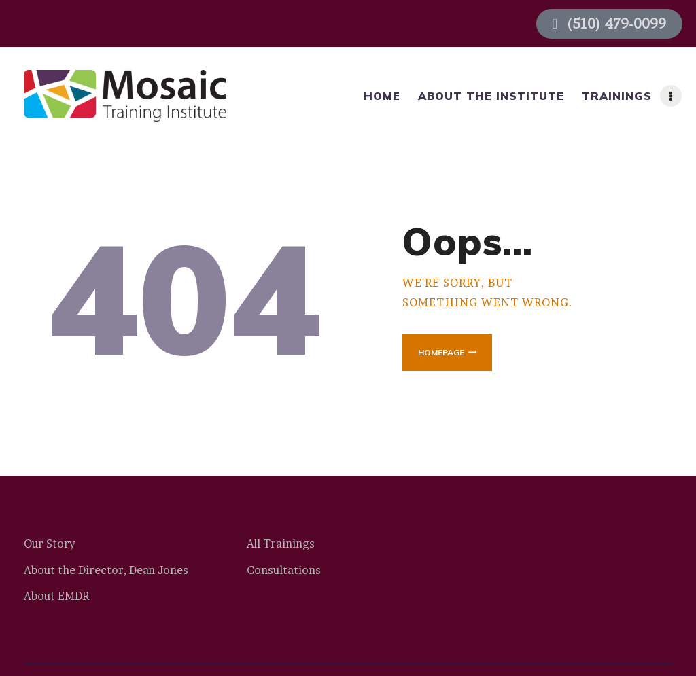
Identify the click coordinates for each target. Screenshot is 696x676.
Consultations (284, 570)
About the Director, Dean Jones (106, 570)
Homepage (441, 352)
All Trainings (281, 543)
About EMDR (56, 596)
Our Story (49, 543)
